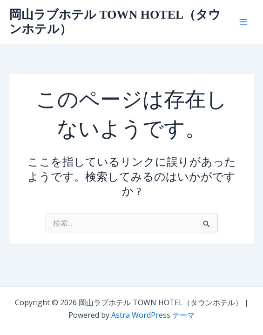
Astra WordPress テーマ (153, 315)
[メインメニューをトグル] (243, 22)
